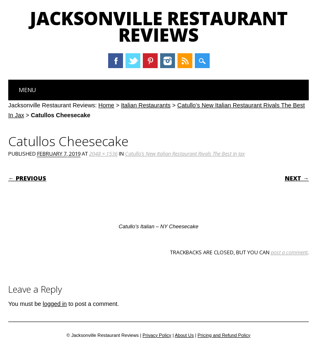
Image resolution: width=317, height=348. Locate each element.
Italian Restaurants (145, 105)
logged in (54, 304)
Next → (297, 178)
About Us (184, 335)
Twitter (132, 60)
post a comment (289, 252)
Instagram (167, 60)
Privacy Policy (156, 335)
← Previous (27, 178)
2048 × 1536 (103, 153)
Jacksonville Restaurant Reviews (159, 26)
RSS (184, 60)
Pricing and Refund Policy (224, 335)
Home (106, 105)
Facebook (115, 60)
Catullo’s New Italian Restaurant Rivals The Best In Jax (185, 153)
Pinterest (150, 60)
